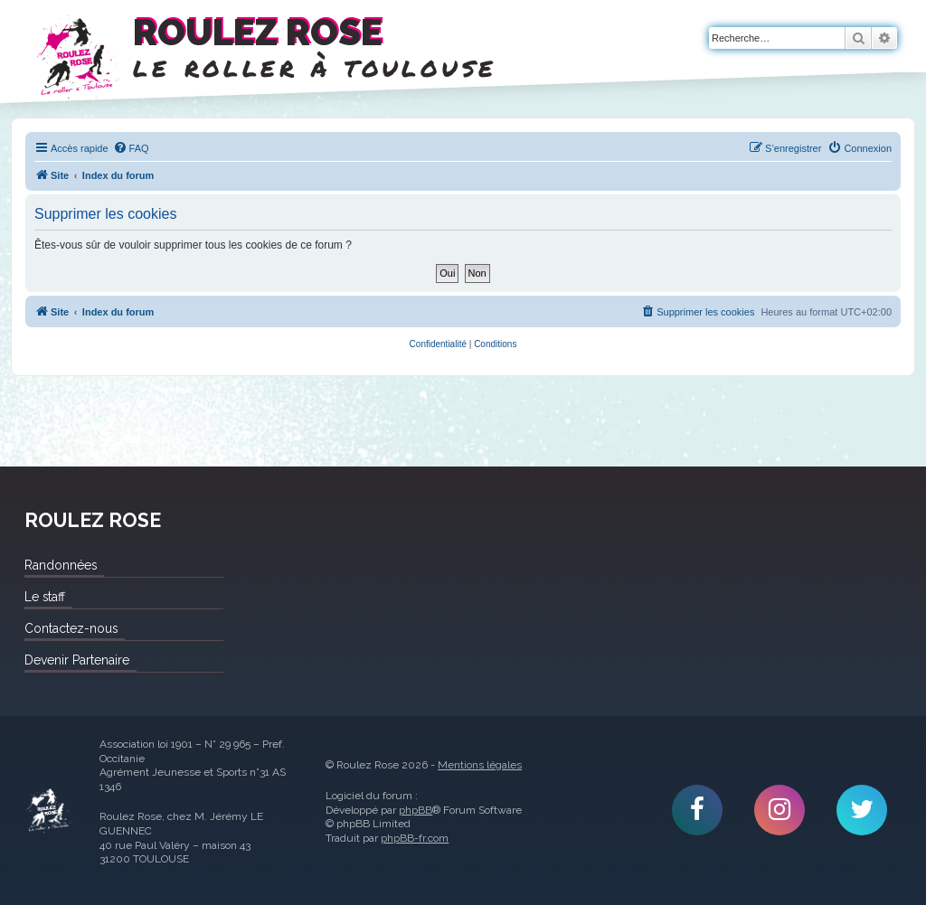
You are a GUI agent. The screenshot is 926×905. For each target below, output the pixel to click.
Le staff (44, 596)
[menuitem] (131, 148)
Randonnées (60, 565)
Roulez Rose (48, 810)
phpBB (415, 810)
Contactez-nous (71, 628)
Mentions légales (480, 765)
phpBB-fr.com (415, 838)
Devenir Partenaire (76, 660)
